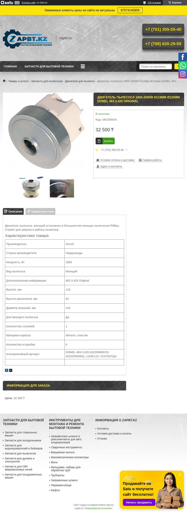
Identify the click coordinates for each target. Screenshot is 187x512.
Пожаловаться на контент (98, 508)
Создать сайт (29, 2)
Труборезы (57, 475)
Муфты (55, 490)
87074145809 (130, 10)
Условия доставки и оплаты (114, 433)
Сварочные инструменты (66, 447)
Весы (54, 462)
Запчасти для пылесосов (46, 81)
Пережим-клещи (61, 485)
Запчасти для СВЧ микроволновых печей (18, 468)
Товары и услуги (18, 81)
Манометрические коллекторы (70, 457)
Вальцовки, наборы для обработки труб (66, 469)
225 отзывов (154, 2)
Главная (10, 66)
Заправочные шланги (64, 480)
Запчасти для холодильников (23, 440)
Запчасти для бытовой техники (49, 66)
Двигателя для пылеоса (79, 81)
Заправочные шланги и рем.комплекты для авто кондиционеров (66, 439)
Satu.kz (110, 505)
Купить (108, 141)
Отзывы (102, 438)
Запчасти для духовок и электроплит (19, 460)
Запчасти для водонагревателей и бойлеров (23, 447)
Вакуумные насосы (63, 452)
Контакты (103, 428)
